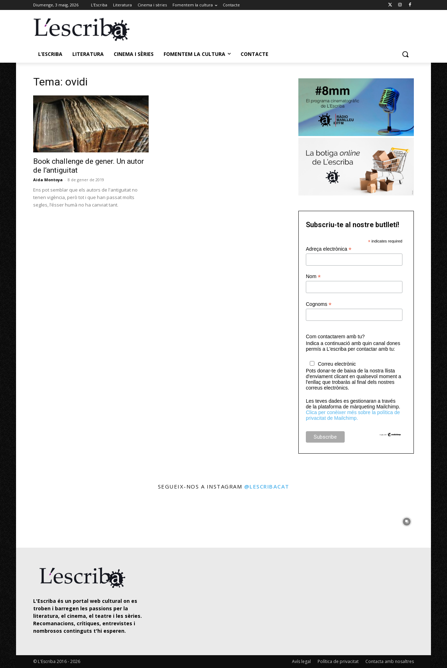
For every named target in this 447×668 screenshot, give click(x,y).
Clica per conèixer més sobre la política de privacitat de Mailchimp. (353, 415)
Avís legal (301, 661)
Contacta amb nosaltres (389, 661)
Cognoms (319, 304)
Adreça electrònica (328, 249)
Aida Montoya (48, 179)
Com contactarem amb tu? (335, 336)
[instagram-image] (40, 519)
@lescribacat (266, 486)
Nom (313, 276)
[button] (405, 54)
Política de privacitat (338, 661)
